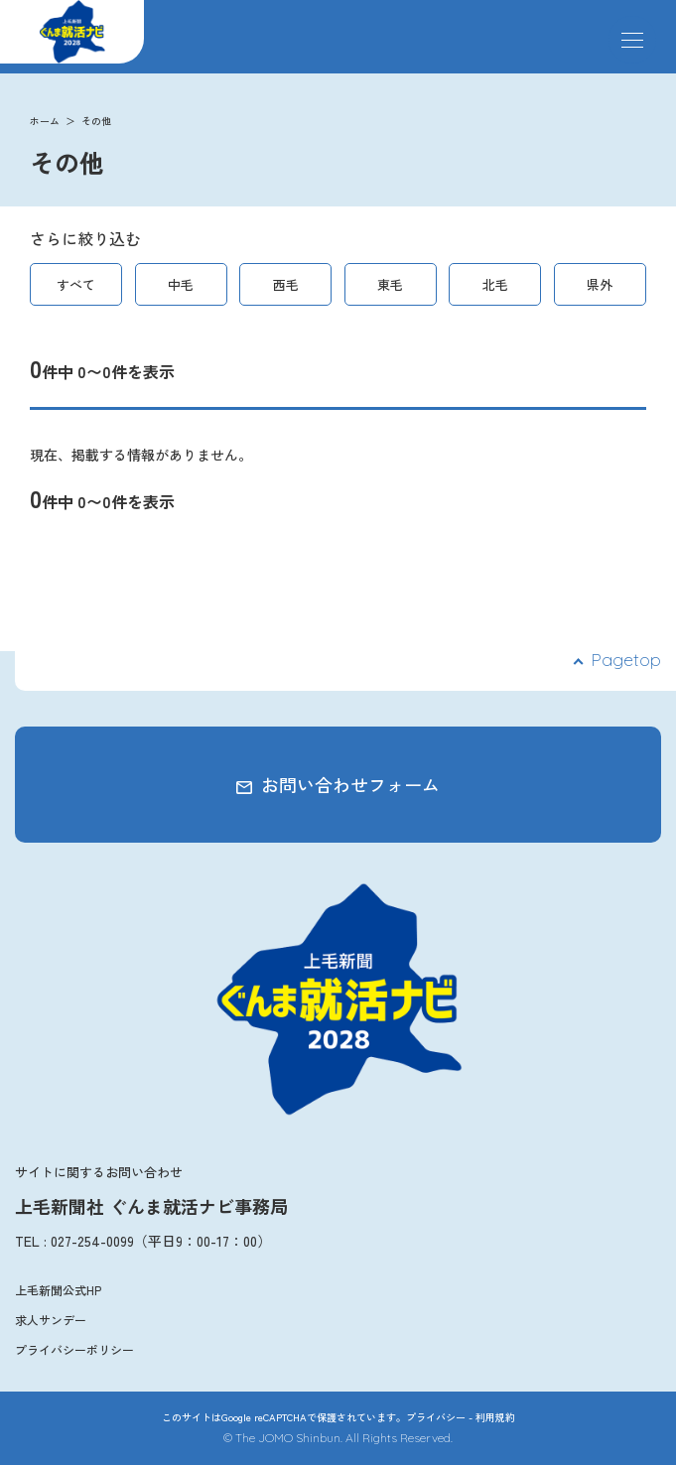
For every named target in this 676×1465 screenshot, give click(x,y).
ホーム (45, 120)
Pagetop (626, 659)
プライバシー (436, 1416)
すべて (76, 284)
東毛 (390, 284)
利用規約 (495, 1416)
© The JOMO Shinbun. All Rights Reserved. (338, 1437)
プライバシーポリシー (74, 1349)
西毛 (286, 284)
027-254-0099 (92, 1241)
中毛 (181, 284)
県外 (599, 284)
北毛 (495, 284)
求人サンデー (50, 1319)
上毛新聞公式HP (58, 1289)
